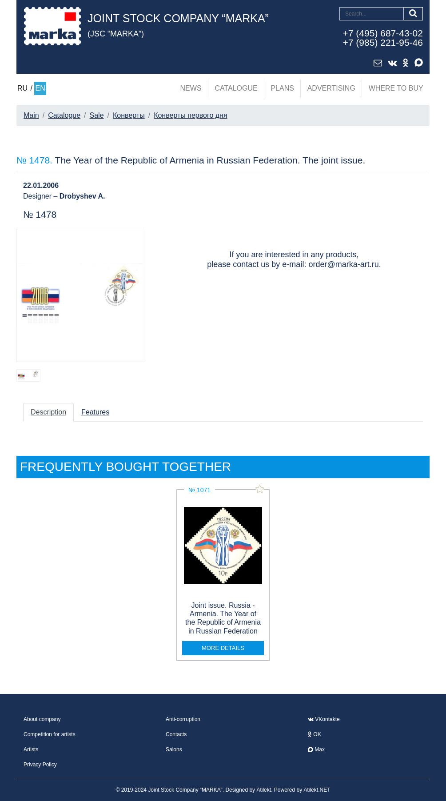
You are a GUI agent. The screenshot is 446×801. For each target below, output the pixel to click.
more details (223, 648)
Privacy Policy (40, 764)
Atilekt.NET (317, 790)
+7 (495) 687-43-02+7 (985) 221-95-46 (383, 38)
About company (42, 719)
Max (316, 749)
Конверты (129, 115)
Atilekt (263, 790)
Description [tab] (48, 412)
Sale (97, 115)
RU (22, 88)
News (191, 88)
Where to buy (396, 88)
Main (31, 115)
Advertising (331, 88)
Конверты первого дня (190, 115)
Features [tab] (95, 412)
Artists (31, 749)
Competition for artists (50, 734)
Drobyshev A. (82, 196)
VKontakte (324, 719)
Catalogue (236, 88)
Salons (174, 749)
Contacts (176, 734)
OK (314, 734)
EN (40, 88)
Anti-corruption (183, 719)
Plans (282, 88)
